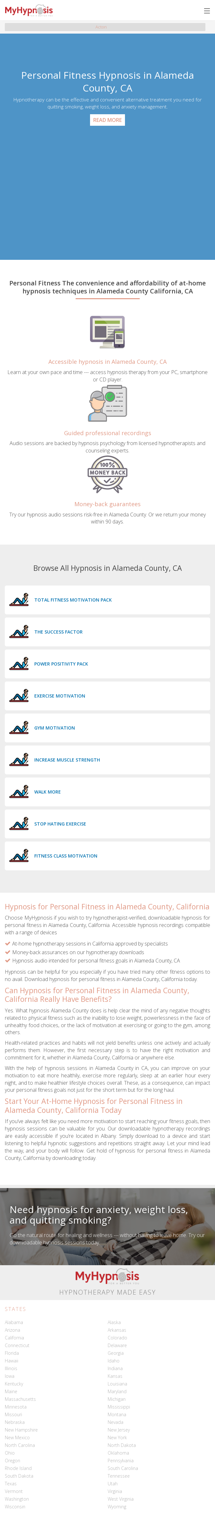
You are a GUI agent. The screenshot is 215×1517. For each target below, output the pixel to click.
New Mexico (17, 1437)
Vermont (14, 1491)
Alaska (114, 1322)
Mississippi (119, 1407)
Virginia (115, 1491)
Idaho (114, 1361)
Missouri (13, 1414)
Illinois (11, 1368)
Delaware (117, 1345)
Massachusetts (20, 1399)
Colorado (117, 1338)
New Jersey (119, 1430)
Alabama (14, 1322)
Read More (107, 120)
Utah (113, 1484)
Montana (117, 1414)
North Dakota (122, 1445)
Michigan (117, 1399)
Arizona (12, 1330)
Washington (17, 1499)
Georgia (116, 1353)
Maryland (117, 1391)
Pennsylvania (121, 1460)
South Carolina (123, 1468)
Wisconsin (15, 1507)
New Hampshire (21, 1430)
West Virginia (121, 1499)
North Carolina (20, 1445)
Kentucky (14, 1384)
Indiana (115, 1368)
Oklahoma (118, 1453)
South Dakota (19, 1476)
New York (117, 1437)
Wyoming (117, 1507)
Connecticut (17, 1345)
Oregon (12, 1460)
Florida (12, 1353)
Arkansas (117, 1330)
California (14, 1338)
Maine (11, 1391)
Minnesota (16, 1407)
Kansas (115, 1376)
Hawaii (11, 1361)
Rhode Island (18, 1468)
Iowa (9, 1376)
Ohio (10, 1453)
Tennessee (119, 1476)
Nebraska (15, 1422)
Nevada (115, 1422)
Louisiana (117, 1384)
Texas (11, 1484)
